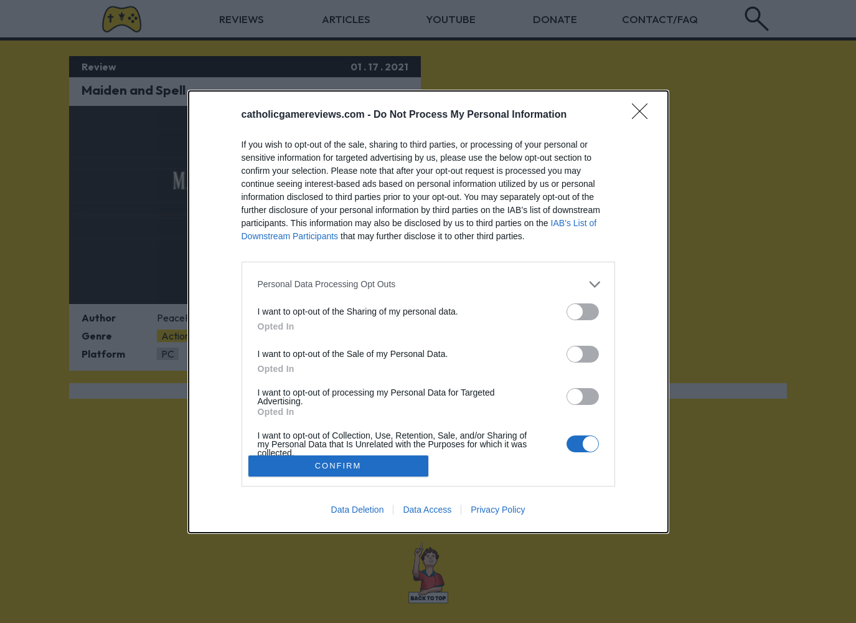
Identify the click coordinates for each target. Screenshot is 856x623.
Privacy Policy (498, 510)
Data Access (427, 510)
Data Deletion (357, 510)
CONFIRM (338, 465)
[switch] (583, 311)
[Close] (644, 115)
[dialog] (428, 312)
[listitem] (428, 284)
